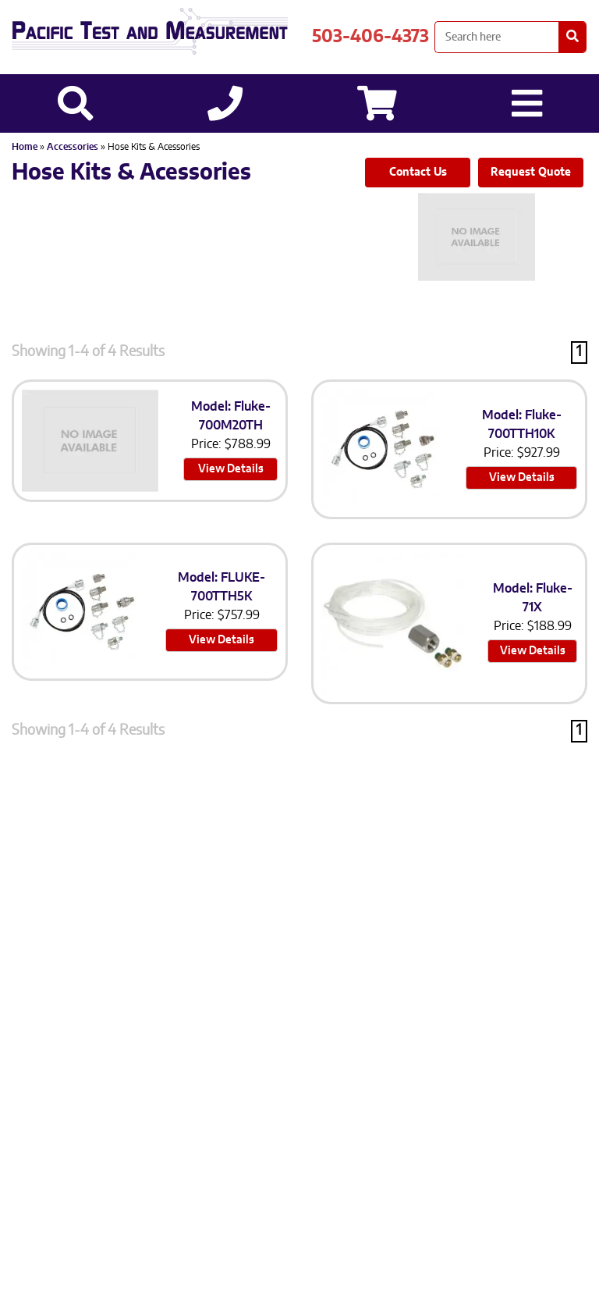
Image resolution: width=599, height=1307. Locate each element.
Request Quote (531, 172)
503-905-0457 (318, 1087)
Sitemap (261, 1121)
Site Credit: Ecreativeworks (378, 1121)
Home (24, 146)
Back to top (300, 1282)
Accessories (74, 146)
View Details (231, 469)
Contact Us (418, 172)
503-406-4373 (370, 36)
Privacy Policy (182, 1121)
